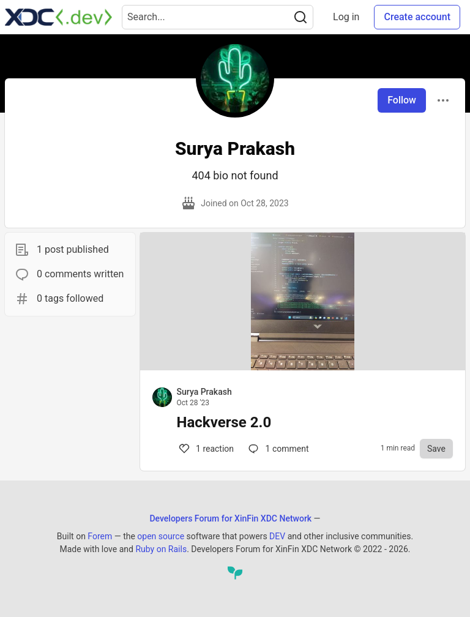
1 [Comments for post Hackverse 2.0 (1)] (205, 448)
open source (160, 536)
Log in (346, 17)
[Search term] (217, 17)
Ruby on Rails (161, 549)
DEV (277, 536)
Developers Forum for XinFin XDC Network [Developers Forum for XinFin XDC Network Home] (230, 518)
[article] (302, 367)
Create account (417, 17)
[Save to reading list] (436, 448)
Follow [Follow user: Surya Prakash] (401, 100)
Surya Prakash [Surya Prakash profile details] (204, 392)
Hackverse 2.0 (224, 422)
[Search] (300, 17)
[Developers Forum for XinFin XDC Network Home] (58, 17)
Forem (100, 536)
